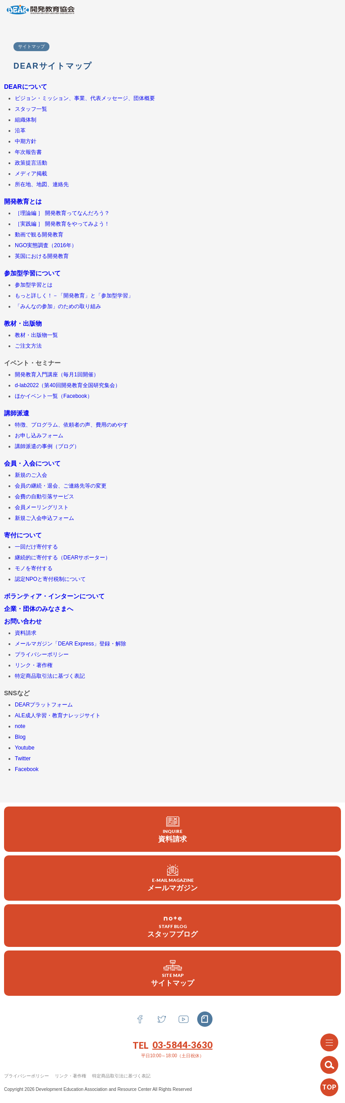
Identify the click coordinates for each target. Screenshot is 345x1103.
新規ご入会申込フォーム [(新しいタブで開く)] (44, 518)
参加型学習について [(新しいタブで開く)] (32, 273)
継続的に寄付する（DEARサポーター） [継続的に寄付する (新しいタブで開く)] (63, 557)
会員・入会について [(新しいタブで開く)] (32, 463)
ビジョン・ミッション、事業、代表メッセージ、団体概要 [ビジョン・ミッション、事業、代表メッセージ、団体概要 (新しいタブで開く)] (85, 98)
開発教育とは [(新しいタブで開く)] (23, 201)
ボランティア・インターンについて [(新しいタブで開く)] (54, 596)
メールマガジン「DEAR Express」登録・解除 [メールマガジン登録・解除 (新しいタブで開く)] (70, 644)
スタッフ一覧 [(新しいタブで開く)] (31, 109)
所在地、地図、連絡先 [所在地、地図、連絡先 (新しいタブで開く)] (42, 184)
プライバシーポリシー (26, 1075)
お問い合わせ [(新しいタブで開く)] (23, 621)
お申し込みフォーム (39, 435)
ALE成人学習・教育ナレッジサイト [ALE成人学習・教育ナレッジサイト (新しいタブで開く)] (58, 715)
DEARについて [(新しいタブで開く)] (25, 86)
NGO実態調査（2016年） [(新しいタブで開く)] (46, 245)
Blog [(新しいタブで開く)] (20, 737)
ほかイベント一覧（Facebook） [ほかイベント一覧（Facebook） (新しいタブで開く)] (54, 396)
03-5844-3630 (182, 1044)
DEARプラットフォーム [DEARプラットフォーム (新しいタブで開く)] (44, 705)
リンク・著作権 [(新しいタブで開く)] (34, 665)
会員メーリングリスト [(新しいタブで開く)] (42, 507)
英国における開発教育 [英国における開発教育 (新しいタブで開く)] (42, 256)
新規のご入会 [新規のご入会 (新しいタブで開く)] (31, 475)
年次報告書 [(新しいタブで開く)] (28, 152)
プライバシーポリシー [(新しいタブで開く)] (42, 654)
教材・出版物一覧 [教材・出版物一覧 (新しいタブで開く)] (36, 335)
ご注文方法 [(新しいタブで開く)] (28, 346)
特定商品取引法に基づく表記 (121, 1075)
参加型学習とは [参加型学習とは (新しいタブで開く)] (34, 285)
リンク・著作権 (70, 1075)
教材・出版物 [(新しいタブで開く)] (23, 323)
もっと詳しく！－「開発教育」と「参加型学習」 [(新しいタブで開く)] (74, 295)
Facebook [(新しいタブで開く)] (27, 769)
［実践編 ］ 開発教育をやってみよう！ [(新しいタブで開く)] (62, 224)
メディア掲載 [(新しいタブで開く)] (31, 173)
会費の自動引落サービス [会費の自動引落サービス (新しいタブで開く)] (44, 496)
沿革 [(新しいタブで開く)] (20, 130)
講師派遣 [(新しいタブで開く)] (16, 413)
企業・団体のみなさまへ (38, 608)
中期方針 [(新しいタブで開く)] (25, 141)
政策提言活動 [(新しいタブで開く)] (31, 163)
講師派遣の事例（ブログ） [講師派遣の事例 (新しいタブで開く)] (47, 446)
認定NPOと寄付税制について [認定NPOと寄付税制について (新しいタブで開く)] (50, 579)
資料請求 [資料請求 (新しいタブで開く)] (25, 633)
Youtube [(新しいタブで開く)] (25, 748)
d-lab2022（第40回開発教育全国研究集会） (67, 385)
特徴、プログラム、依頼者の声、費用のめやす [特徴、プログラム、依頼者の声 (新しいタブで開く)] (71, 425)
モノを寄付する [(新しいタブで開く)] (34, 568)
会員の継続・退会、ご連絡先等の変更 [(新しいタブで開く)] (60, 486)
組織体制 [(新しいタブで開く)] (25, 120)
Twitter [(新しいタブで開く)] (23, 758)
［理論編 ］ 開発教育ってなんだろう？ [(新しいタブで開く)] (62, 213)
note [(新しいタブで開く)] (20, 726)
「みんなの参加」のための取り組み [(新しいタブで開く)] (58, 306)
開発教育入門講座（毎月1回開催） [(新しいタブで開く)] (57, 374)
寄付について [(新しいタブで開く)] (23, 535)
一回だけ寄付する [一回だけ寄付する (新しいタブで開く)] (36, 547)
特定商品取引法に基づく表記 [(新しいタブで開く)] (50, 676)
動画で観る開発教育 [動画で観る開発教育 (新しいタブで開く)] (39, 234)
